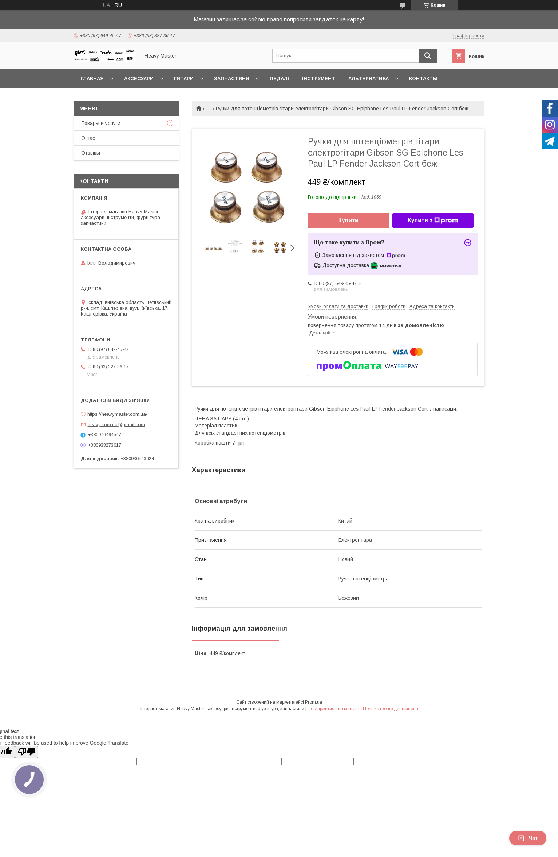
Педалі (279, 78)
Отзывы (90, 153)
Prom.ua (313, 702)
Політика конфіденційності (390, 708)
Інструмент (318, 78)
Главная (92, 78)
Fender (387, 409)
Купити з (433, 220)
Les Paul (361, 409)
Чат (528, 838)
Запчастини (231, 78)
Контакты (423, 78)
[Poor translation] (26, 752)
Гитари (184, 78)
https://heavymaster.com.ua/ (117, 414)
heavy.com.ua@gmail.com (116, 424)
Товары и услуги (100, 123)
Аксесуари (139, 78)
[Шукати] (428, 56)
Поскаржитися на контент (334, 708)
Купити (348, 220)
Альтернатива (368, 78)
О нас (88, 138)
